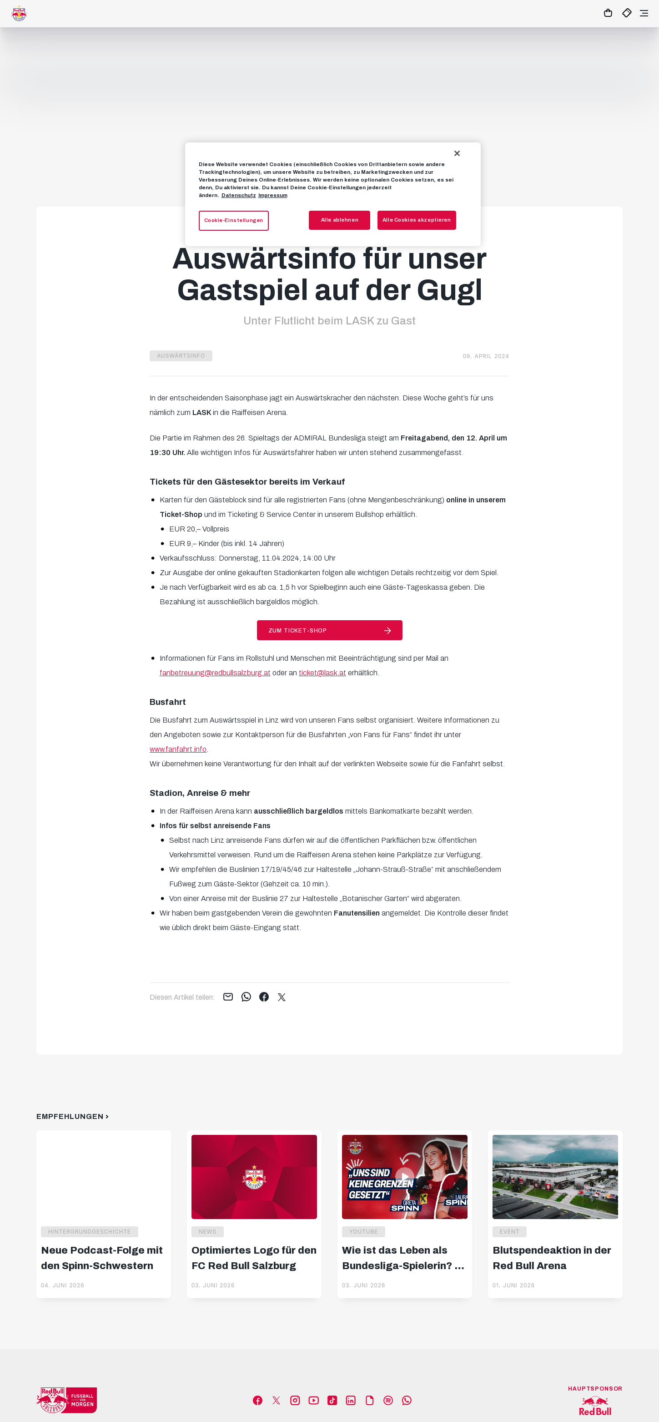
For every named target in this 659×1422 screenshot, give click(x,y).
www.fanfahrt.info (178, 749)
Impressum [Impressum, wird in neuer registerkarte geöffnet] (272, 195)
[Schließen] (457, 153)
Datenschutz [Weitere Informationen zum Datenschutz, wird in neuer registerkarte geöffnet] (238, 195)
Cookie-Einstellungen (233, 220)
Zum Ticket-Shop (297, 631)
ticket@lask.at (322, 673)
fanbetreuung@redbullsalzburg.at (215, 673)
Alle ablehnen (339, 220)
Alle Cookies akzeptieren (416, 220)
